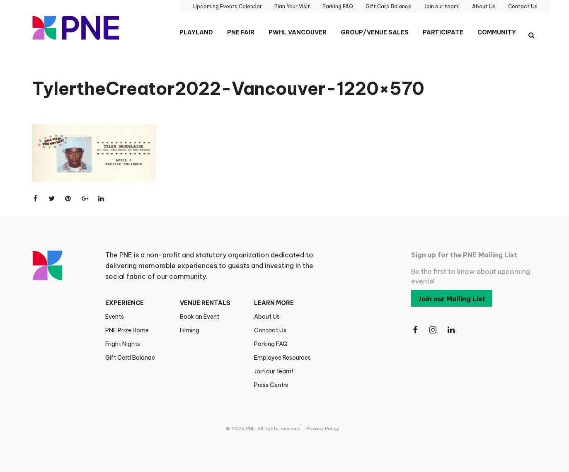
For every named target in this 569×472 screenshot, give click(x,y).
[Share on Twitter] (51, 198)
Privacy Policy (323, 428)
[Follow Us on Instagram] (433, 330)
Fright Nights (122, 344)
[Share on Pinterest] (68, 198)
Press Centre (271, 385)
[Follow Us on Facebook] (415, 330)
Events (114, 316)
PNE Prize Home (127, 330)
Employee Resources (282, 357)
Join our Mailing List (451, 299)
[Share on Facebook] (35, 198)
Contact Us (270, 330)
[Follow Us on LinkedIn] (452, 330)
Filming (189, 330)
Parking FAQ (271, 344)
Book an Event (199, 316)
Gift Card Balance (130, 357)
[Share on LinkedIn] (101, 198)
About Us (267, 316)
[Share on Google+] (85, 198)
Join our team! (273, 371)
